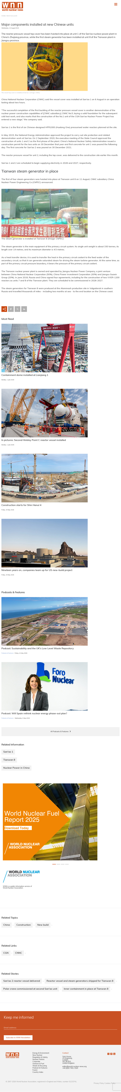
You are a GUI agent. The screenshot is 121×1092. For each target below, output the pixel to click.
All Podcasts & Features (59, 732)
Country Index (37, 1072)
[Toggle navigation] (115, 4)
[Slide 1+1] (58, 864)
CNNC (18, 953)
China (6, 925)
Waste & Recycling (39, 1066)
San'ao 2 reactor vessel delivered (21, 981)
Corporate (36, 1062)
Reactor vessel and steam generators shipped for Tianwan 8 (80, 981)
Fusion (34, 1070)
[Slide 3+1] (67, 864)
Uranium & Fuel (38, 1064)
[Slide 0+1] (54, 864)
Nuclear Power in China (16, 768)
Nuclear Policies (38, 1060)
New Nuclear (37, 1055)
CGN (6, 953)
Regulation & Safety (40, 1057)
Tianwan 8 (9, 760)
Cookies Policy (109, 1083)
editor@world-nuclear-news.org (74, 1067)
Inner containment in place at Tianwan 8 (86, 989)
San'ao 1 (8, 752)
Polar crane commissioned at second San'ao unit (30, 989)
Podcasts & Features (7, 653)
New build (43, 925)
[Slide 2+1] (62, 864)
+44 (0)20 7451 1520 (70, 1068)
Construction (23, 925)
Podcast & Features (39, 1068)
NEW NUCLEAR (12, 16)
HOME (3, 16)
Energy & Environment (40, 1053)
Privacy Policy (99, 1083)
